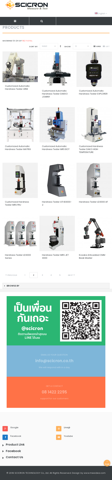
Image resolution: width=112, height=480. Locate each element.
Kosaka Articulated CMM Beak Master (92, 256)
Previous (12, 275)
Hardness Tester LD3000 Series (18, 256)
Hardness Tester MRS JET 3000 (55, 256)
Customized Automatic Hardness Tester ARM (17, 87)
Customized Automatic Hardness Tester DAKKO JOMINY (55, 93)
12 (76, 46)
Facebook (15, 436)
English (101, 13)
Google (14, 427)
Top (107, 463)
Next (70, 275)
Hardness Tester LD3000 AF (93, 201)
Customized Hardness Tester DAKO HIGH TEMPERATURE (91, 149)
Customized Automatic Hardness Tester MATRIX (18, 148)
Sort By (33, 46)
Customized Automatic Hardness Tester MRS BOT (56, 148)
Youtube (68, 436)
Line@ (67, 427)
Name (44, 46)
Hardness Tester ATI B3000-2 (57, 203)
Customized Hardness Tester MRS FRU (17, 203)
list (106, 46)
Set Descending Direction (60, 46)
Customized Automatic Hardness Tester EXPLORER (93, 92)
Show (67, 46)
